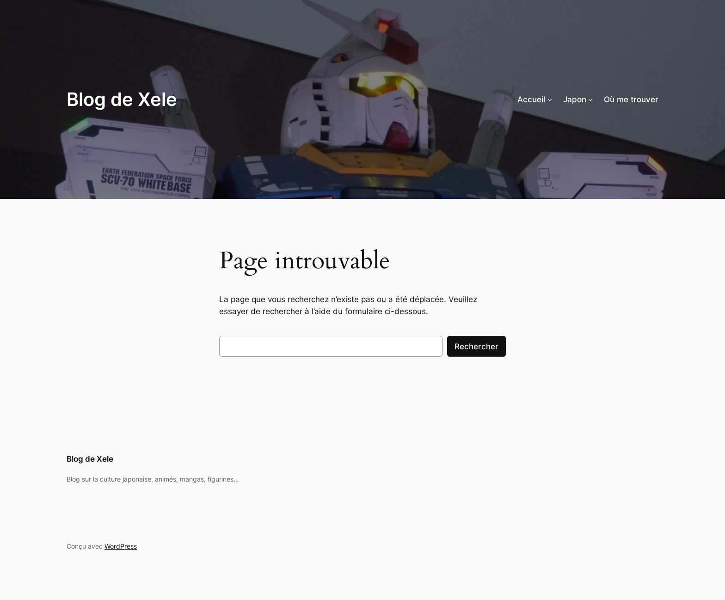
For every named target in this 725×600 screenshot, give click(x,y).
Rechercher (476, 346)
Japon (574, 99)
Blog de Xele (122, 99)
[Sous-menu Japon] (590, 99)
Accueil (531, 99)
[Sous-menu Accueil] (549, 99)
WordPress (120, 546)
